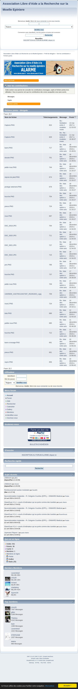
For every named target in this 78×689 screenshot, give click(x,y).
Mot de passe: (10, 379)
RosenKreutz (63, 514)
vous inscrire (55, 21)
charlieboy (15, 587)
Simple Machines (48, 656)
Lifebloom (7, 478)
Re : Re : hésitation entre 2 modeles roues (63, 137)
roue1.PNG (9, 304)
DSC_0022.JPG (10, 255)
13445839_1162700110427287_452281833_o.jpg (23, 294)
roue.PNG (8, 216)
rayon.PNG (9, 362)
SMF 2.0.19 (30, 656)
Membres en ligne (13, 554)
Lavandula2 (15, 573)
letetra (13, 641)
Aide (8, 401)
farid (12, 624)
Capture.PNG (10, 125)
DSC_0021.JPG (10, 245)
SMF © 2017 (38, 656)
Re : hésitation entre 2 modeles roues (63, 125)
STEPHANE (15, 635)
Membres (10, 412)
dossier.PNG (9, 158)
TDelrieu (14, 618)
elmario (16, 484)
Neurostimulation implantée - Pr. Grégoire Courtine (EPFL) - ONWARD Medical (33, 496)
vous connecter (42, 21)
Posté (72, 117)
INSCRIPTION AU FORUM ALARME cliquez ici (39, 40)
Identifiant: (11, 376)
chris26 (13, 578)
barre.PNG (9, 148)
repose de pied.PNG (12, 177)
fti (65, 508)
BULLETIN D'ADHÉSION (39, 444)
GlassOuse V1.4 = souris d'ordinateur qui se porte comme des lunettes (30, 502)
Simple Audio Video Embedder (40, 658)
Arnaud (13, 583)
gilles (16, 478)
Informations (49, 686)
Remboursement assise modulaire (16, 490)
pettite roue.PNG (11, 323)
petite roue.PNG (10, 167)
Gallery (9, 409)
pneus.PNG (9, 206)
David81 (34, 490)
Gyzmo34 (14, 593)
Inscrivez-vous (12, 418)
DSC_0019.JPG (10, 226)
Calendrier (11, 407)
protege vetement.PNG (13, 187)
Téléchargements (50, 117)
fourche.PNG (9, 197)
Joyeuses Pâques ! (11, 533)
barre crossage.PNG (12, 343)
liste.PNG (8, 313)
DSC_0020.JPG (10, 236)
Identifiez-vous (12, 415)
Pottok (67, 496)
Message (63, 117)
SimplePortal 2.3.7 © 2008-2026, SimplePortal (39, 660)
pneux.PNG (9, 352)
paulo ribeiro (63, 502)
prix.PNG (8, 265)
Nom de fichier (11, 117)
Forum (9, 398)
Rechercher (11, 404)
